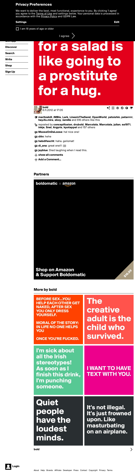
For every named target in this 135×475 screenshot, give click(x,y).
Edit (116, 22)
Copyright (93, 470)
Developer (67, 470)
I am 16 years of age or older (37, 28)
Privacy (102, 470)
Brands (49, 470)
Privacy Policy (49, 16)
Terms (109, 470)
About (36, 470)
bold (45, 107)
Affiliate (57, 470)
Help (43, 470)
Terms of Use (44, 13)
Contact (83, 470)
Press (76, 470)
